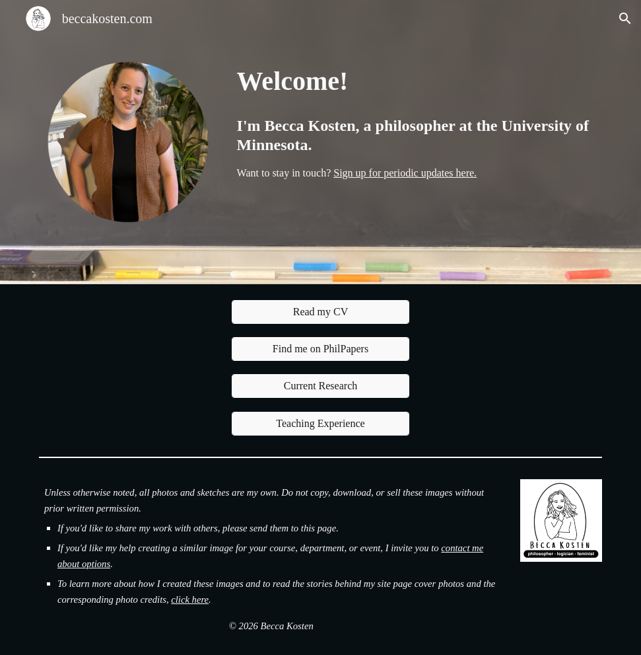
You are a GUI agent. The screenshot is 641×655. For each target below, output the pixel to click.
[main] (417, 80)
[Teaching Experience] (320, 423)
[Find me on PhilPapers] (320, 349)
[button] (625, 18)
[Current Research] (320, 386)
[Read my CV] (320, 311)
